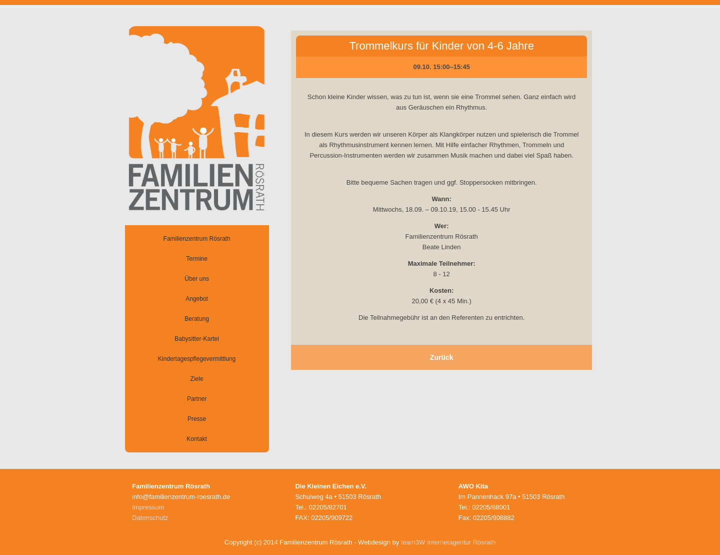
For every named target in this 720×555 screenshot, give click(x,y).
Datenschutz (150, 517)
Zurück (442, 357)
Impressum (148, 507)
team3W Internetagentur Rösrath (448, 542)
